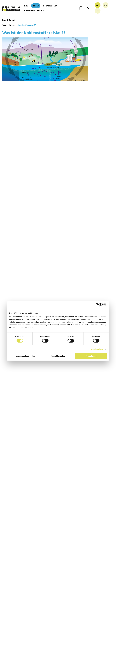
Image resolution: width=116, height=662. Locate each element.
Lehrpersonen (50, 5)
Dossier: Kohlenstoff (26, 25)
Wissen (12, 25)
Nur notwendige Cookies (25, 356)
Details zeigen (97, 349)
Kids (26, 5)
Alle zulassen (91, 356)
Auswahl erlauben (58, 356)
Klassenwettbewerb (34, 10)
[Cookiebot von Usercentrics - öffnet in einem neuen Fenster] (97, 304)
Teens (36, 5)
